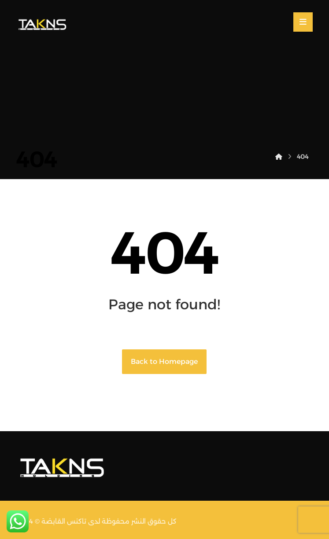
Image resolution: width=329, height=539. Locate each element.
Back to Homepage (164, 361)
